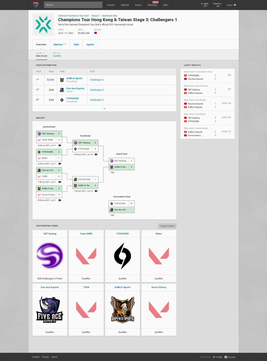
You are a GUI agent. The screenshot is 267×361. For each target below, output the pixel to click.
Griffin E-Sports (122, 287)
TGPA (86, 287)
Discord (229, 357)
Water (159, 233)
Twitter (217, 357)
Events (138, 5)
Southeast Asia (109, 16)
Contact (36, 357)
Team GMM (86, 233)
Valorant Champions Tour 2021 (73, 16)
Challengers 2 (97, 80)
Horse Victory (159, 287)
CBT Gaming (49, 233)
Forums (111, 5)
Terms (54, 357)
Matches (125, 5)
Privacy (45, 357)
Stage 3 (95, 16)
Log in (231, 5)
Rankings (153, 3)
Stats (165, 5)
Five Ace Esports (50, 287)
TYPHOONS (122, 233)
